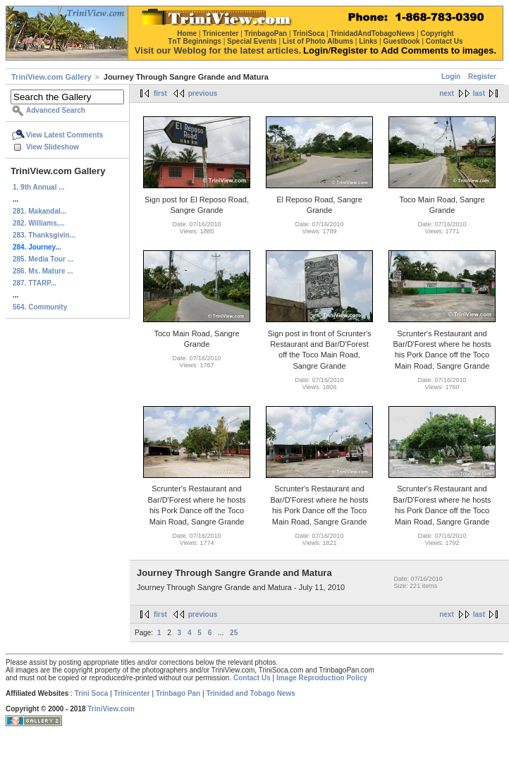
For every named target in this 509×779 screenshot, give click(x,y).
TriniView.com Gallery (51, 77)
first (160, 93)
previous (203, 93)
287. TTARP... (34, 283)
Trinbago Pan (178, 693)
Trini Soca (92, 693)
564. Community (40, 307)
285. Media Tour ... (43, 259)
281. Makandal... (39, 211)
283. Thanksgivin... (44, 235)
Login (450, 76)
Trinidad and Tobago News (250, 693)
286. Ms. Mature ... (43, 271)
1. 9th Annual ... (39, 187)
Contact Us (252, 678)
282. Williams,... (39, 223)
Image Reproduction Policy (321, 678)
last (479, 93)
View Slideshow (52, 147)
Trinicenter (132, 693)
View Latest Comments (64, 135)
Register (482, 76)
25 (234, 633)
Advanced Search (55, 110)
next (446, 93)
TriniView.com (111, 709)
